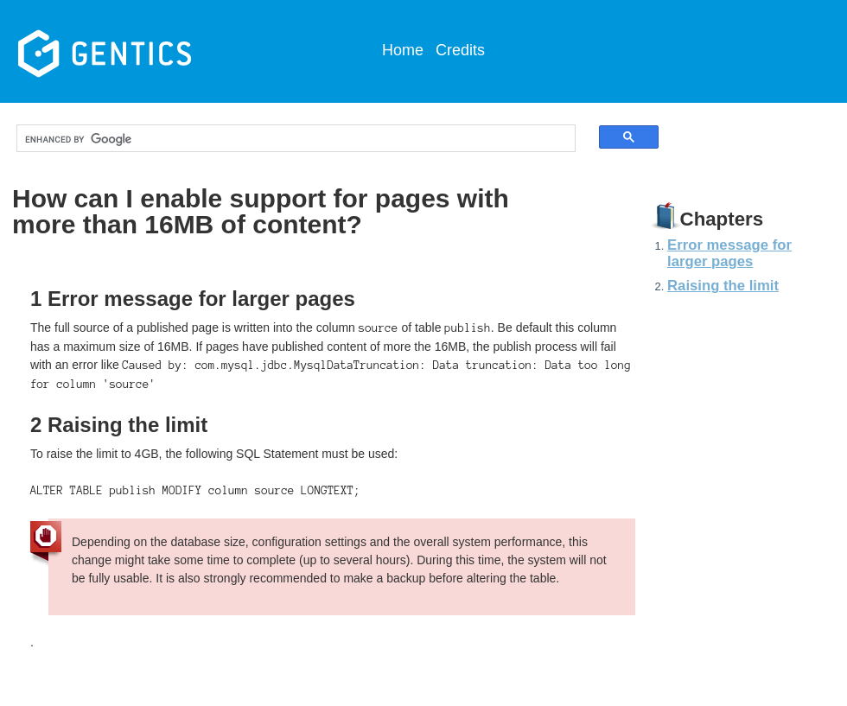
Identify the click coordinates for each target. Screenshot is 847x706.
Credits (460, 50)
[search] (280, 139)
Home (403, 50)
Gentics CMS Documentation (146, 51)
